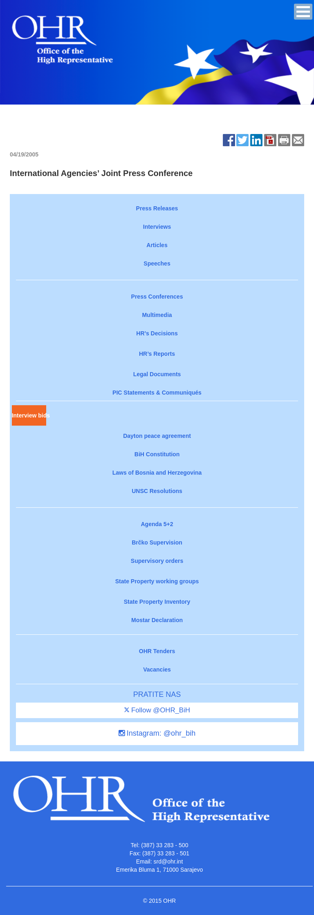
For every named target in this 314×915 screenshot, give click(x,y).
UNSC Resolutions (157, 491)
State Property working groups (157, 581)
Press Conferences (157, 296)
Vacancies (157, 669)
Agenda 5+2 (157, 524)
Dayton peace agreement (157, 436)
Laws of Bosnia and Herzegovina (157, 472)
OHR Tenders (157, 651)
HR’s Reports (157, 353)
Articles (156, 245)
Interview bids (29, 415)
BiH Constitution (157, 454)
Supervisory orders (157, 561)
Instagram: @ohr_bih (157, 733)
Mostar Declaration (157, 620)
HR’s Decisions (156, 333)
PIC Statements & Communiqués (157, 392)
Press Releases (157, 208)
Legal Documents (157, 374)
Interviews (157, 226)
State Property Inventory (157, 601)
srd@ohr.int (168, 861)
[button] (303, 11)
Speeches (157, 263)
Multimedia (157, 315)
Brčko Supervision (157, 542)
